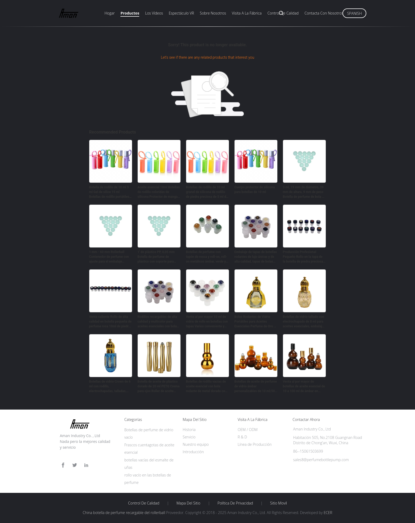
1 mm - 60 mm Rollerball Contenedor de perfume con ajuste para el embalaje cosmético (109, 257)
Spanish (354, 13)
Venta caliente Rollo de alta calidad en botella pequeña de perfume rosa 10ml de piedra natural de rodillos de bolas (110, 322)
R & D (242, 436)
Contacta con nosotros (323, 13)
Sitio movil (278, 503)
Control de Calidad (143, 503)
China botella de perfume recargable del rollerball (124, 512)
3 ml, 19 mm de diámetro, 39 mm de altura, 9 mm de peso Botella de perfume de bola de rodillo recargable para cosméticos (304, 192)
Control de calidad (283, 13)
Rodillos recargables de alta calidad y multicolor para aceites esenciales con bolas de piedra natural (158, 322)
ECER (328, 512)
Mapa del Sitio (188, 503)
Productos (129, 13)
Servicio (189, 436)
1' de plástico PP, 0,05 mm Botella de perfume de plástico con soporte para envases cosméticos (156, 257)
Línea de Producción (255, 444)
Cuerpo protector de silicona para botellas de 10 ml (254, 189)
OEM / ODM (248, 429)
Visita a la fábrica (246, 13)
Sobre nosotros (213, 13)
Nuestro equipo (196, 444)
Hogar (110, 13)
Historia (189, 429)
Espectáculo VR (181, 13)
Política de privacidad (235, 503)
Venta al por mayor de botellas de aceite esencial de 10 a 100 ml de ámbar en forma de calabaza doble (304, 386)
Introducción (193, 451)
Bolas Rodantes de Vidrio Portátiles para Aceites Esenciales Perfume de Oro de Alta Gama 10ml (255, 322)
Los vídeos (154, 13)
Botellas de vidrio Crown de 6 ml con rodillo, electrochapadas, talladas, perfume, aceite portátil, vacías (110, 386)
